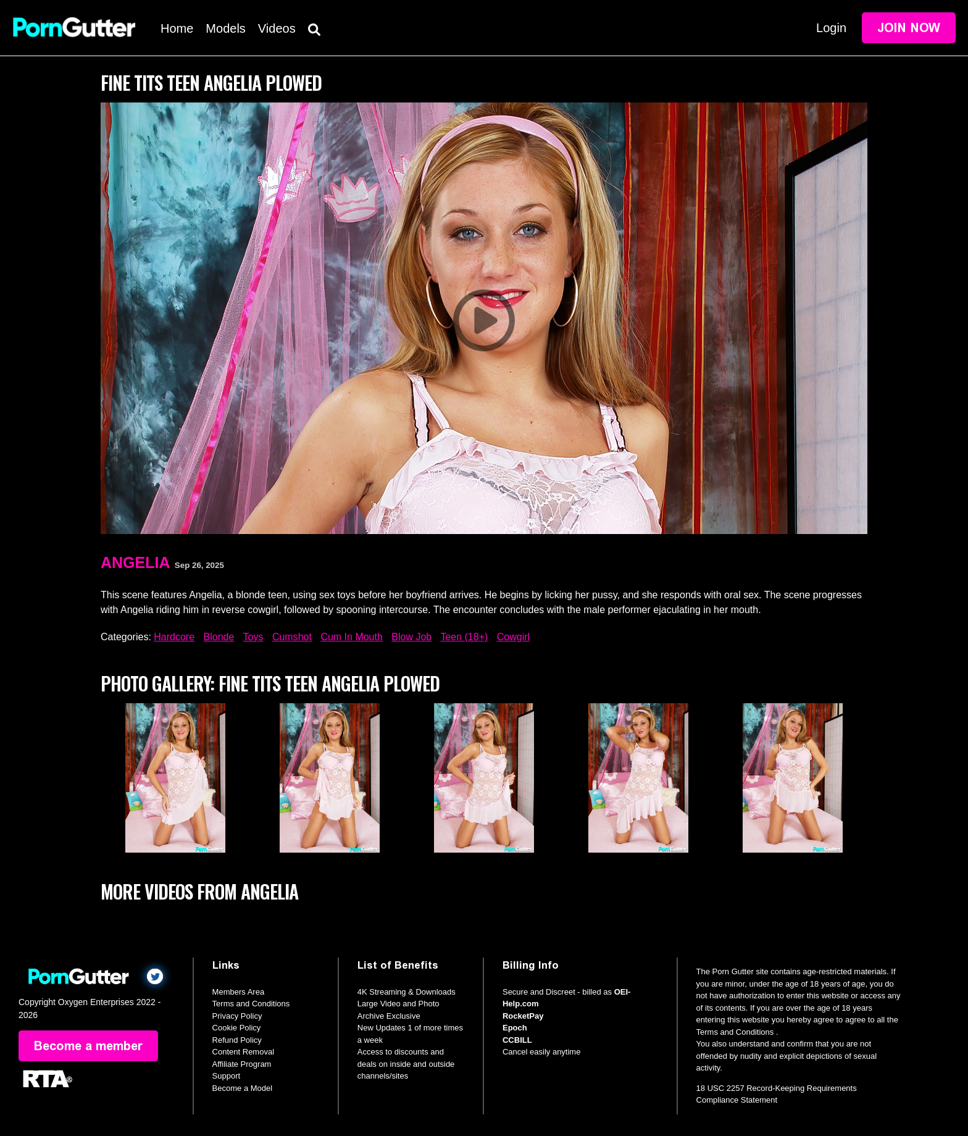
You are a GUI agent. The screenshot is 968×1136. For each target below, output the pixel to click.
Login (831, 28)
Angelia (135, 562)
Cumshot (292, 637)
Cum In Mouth (351, 637)
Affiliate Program (242, 1064)
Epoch (515, 1027)
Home (177, 28)
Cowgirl (513, 637)
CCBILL (517, 1040)
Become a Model (242, 1088)
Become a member (88, 1045)
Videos (277, 28)
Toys (253, 637)
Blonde (219, 637)
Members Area (238, 991)
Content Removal (243, 1051)
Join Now (908, 27)
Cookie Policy (236, 1027)
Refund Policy (237, 1040)
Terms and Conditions (251, 1003)
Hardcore (174, 637)
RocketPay (523, 1016)
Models (225, 28)
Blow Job (411, 637)
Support (226, 1075)
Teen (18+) (464, 637)
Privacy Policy (237, 1016)
